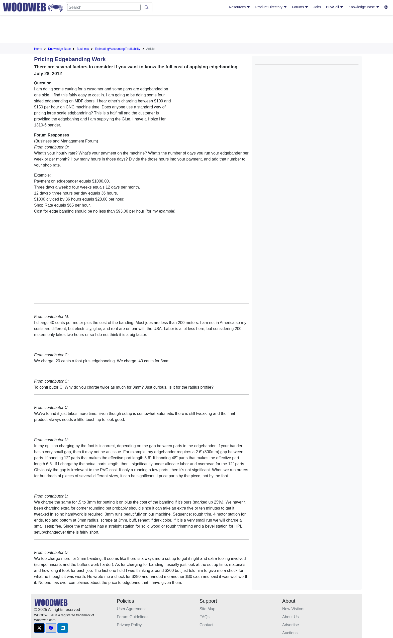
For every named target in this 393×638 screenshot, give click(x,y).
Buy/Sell (334, 7)
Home (38, 49)
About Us (290, 617)
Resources (239, 7)
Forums (300, 7)
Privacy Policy (129, 625)
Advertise (290, 625)
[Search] (104, 7)
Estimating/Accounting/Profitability (117, 49)
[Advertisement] (196, 30)
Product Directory (271, 7)
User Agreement (131, 609)
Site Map (207, 609)
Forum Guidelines (132, 617)
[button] (39, 628)
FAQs (205, 617)
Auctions (290, 633)
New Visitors (293, 609)
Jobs (317, 7)
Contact (206, 625)
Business (83, 49)
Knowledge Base (364, 7)
